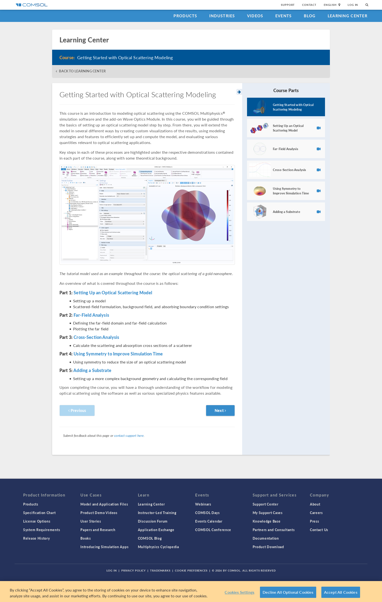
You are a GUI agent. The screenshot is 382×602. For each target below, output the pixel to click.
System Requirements (41, 529)
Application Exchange (156, 529)
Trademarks (160, 570)
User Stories (90, 521)
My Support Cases (268, 512)
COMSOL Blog (150, 538)
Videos (255, 16)
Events (283, 16)
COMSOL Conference (213, 529)
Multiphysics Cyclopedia (158, 546)
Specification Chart (39, 512)
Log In (353, 5)
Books (85, 538)
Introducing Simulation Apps (104, 546)
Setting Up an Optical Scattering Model (113, 292)
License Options (36, 521)
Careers (316, 512)
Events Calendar (208, 521)
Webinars (203, 504)
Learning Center (347, 16)
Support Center (265, 504)
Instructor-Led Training (157, 512)
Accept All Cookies (340, 592)
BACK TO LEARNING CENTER (82, 71)
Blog (310, 16)
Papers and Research (97, 529)
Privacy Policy (133, 570)
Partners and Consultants (274, 529)
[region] (191, 591)
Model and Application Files (104, 504)
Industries (222, 16)
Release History (36, 538)
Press (314, 521)
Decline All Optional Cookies (288, 592)
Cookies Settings (239, 592)
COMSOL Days (207, 512)
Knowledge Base (267, 521)
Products (185, 16)
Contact (309, 5)
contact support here (129, 435)
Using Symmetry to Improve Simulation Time (118, 354)
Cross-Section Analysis (96, 337)
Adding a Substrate (92, 370)
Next (220, 410)
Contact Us (319, 529)
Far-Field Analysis (91, 315)
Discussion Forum (153, 521)
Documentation (266, 538)
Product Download (268, 546)
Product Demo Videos (98, 512)
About (315, 504)
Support (288, 5)
